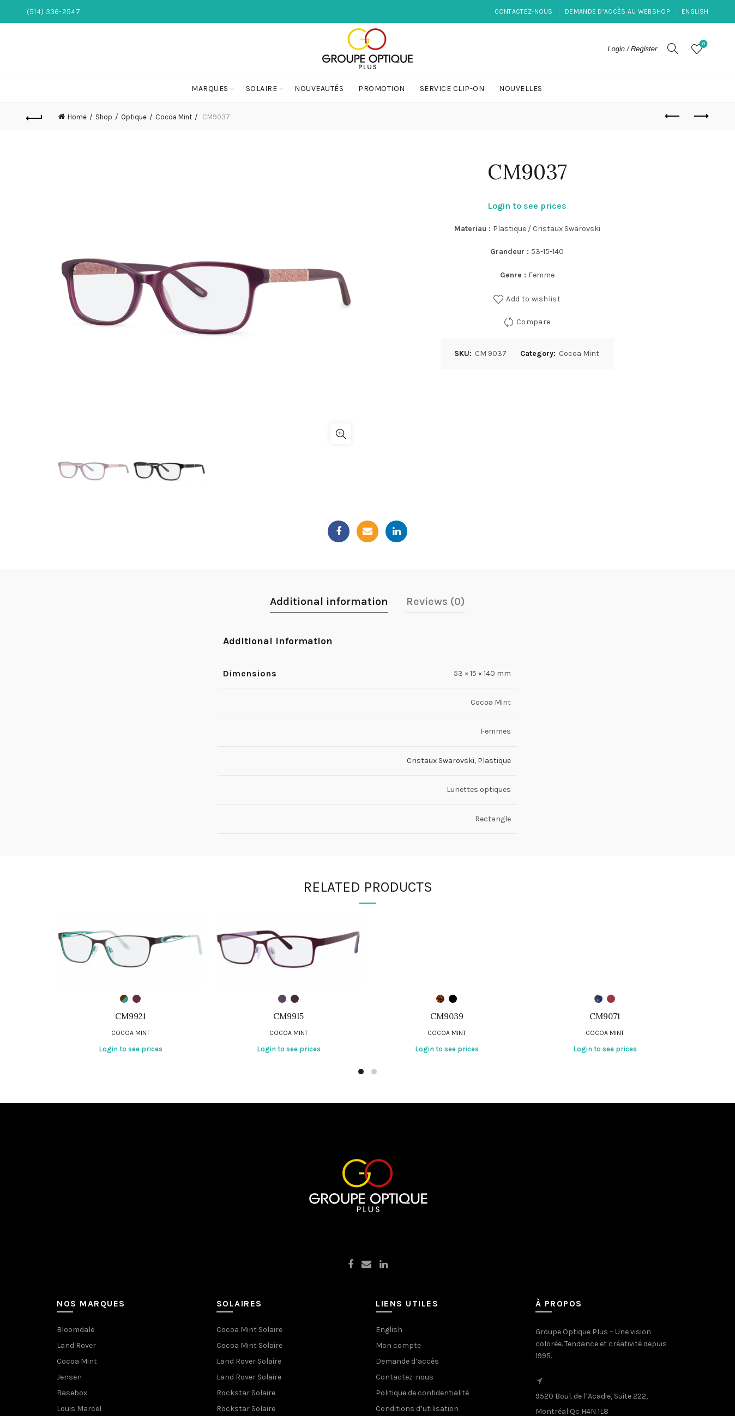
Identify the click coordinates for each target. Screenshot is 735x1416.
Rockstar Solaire (245, 1392)
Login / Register (632, 49)
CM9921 (130, 1016)
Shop (103, 117)
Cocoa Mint (173, 117)
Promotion (381, 88)
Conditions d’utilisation (417, 1408)
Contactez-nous (524, 11)
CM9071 (604, 1016)
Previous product (673, 116)
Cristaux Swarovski (440, 760)
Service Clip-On (452, 88)
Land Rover (76, 1345)
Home (77, 117)
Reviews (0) (435, 601)
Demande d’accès (407, 1361)
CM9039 (446, 1016)
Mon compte (398, 1345)
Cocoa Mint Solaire (249, 1329)
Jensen (69, 1377)
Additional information (329, 601)
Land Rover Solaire (248, 1361)
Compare (533, 321)
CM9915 (288, 1016)
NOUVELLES (521, 88)
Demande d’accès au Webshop (617, 11)
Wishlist (703, 44)
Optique (134, 117)
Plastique (494, 760)
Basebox (72, 1392)
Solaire (262, 88)
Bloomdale (75, 1329)
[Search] (673, 48)
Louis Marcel (79, 1408)
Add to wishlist (533, 299)
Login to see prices (527, 206)
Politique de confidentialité (422, 1392)
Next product (700, 116)
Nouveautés (319, 88)
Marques (209, 88)
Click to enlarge (340, 433)
